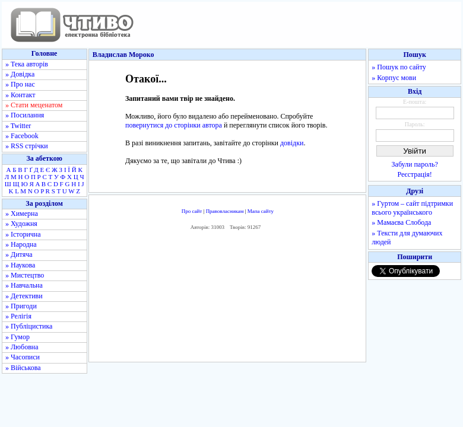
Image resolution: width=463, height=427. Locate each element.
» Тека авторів (26, 64)
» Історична (23, 234)
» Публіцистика (28, 326)
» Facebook (22, 136)
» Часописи (22, 357)
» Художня (21, 223)
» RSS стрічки (26, 146)
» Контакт (20, 95)
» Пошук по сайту (399, 67)
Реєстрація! (415, 174)
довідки (291, 143)
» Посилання (24, 115)
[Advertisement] (227, 299)
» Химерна (21, 213)
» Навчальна (24, 285)
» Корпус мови (394, 78)
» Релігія (18, 316)
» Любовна (22, 347)
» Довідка (19, 74)
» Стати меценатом (33, 105)
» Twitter (18, 126)
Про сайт (192, 211)
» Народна (21, 244)
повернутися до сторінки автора (173, 125)
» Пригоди (21, 306)
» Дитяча (19, 254)
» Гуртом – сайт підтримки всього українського (412, 207)
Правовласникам (225, 211)
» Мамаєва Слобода (401, 222)
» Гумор (17, 337)
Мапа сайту (261, 211)
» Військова (23, 368)
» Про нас (20, 84)
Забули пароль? (415, 164)
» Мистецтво (24, 275)
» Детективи (24, 296)
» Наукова (20, 265)
